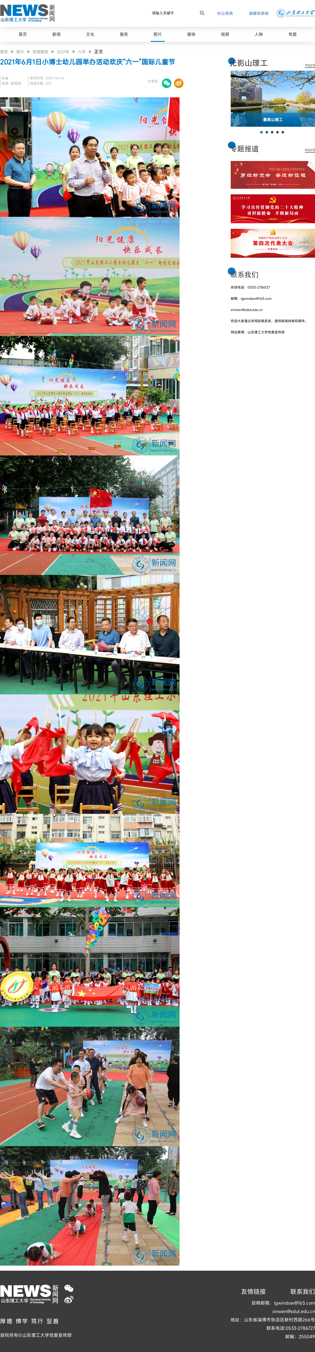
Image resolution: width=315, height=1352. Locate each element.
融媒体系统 (259, 13)
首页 (4, 51)
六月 (82, 51)
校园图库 (40, 51)
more (310, 65)
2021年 (63, 51)
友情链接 (253, 1291)
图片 (20, 51)
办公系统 (225, 13)
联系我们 (302, 1291)
